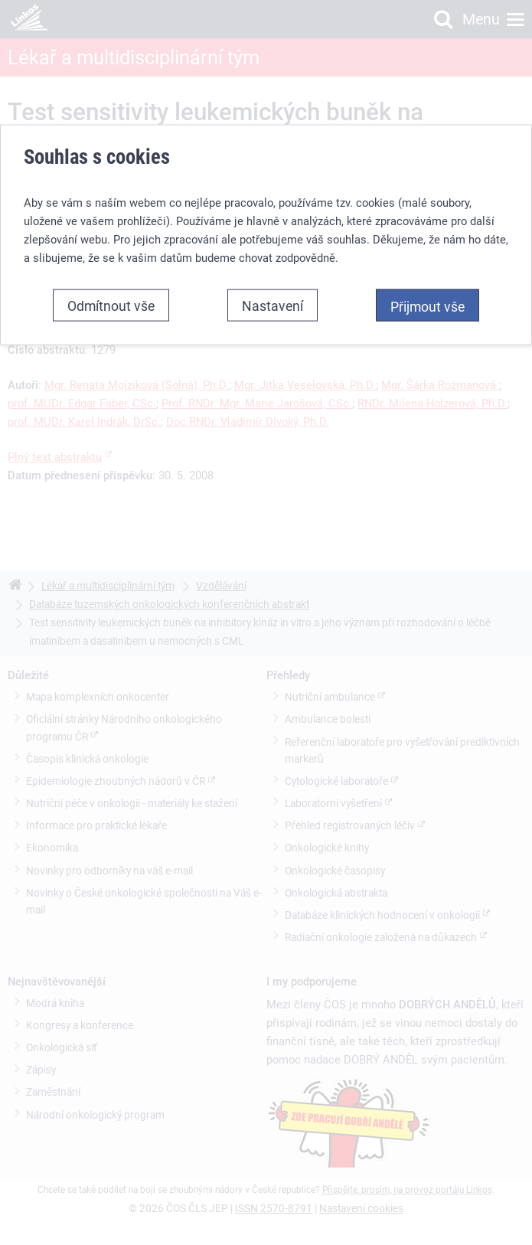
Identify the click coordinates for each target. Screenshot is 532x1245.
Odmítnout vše (111, 305)
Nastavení (272, 305)
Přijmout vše (427, 306)
